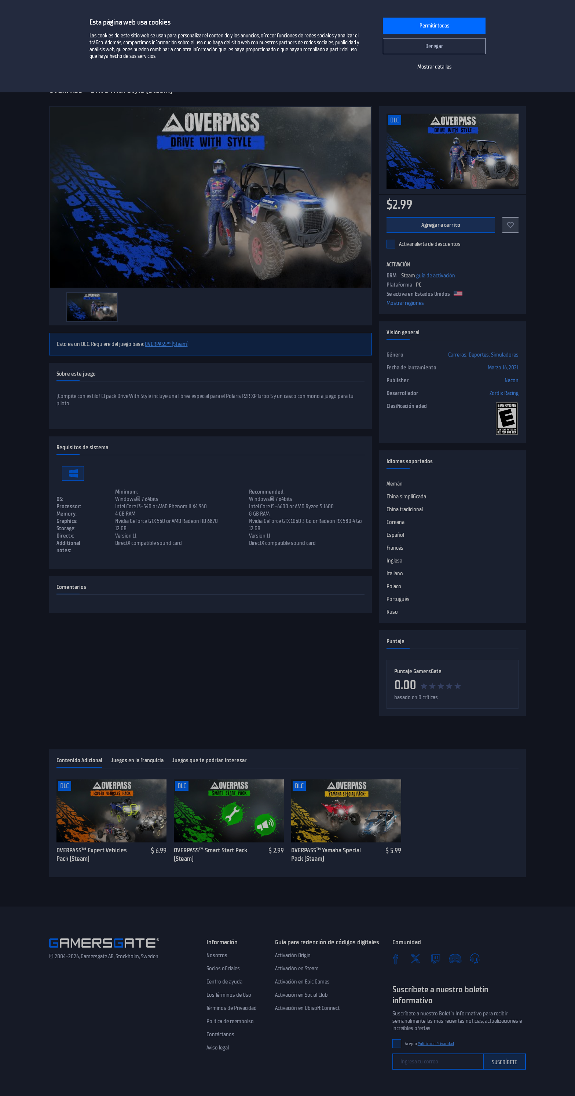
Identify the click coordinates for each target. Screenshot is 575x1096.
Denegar (434, 46)
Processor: (68, 506)
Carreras (457, 354)
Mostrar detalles (434, 66)
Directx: (65, 535)
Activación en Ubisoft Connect (307, 1008)
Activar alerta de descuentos (430, 244)
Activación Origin (293, 955)
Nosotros (216, 955)
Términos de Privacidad (231, 1008)
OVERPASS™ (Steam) (166, 344)
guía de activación (435, 275)
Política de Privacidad (436, 1044)
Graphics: (66, 521)
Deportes (479, 354)
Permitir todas (434, 25)
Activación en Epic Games (302, 981)
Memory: (66, 513)
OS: (59, 499)
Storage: (66, 528)
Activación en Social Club (301, 995)
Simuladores (505, 354)
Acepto (429, 1044)
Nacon (512, 380)
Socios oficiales (223, 968)
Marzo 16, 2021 (503, 367)
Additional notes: (68, 546)
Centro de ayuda (224, 981)
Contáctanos (220, 1034)
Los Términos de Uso (228, 995)
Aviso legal (217, 1047)
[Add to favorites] (510, 225)
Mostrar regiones (405, 303)
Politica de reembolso (230, 1021)
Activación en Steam (297, 968)
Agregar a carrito (441, 225)
